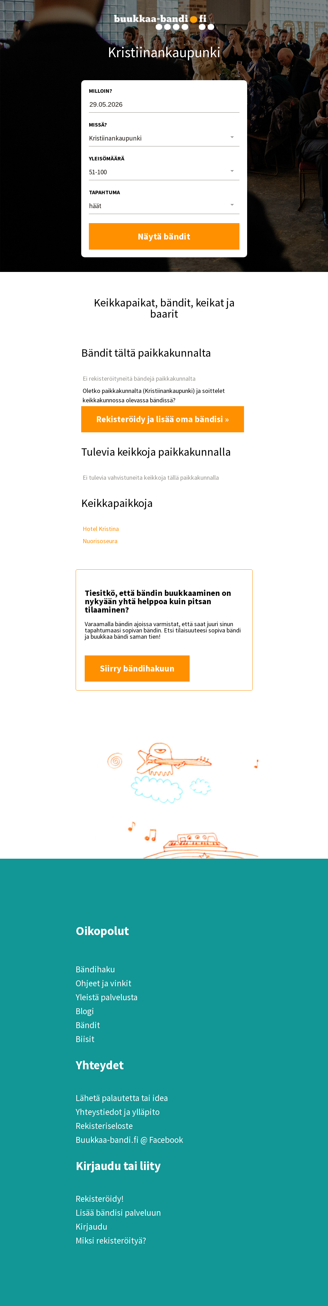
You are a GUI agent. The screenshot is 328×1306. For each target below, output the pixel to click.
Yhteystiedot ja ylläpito (118, 1111)
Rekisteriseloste (104, 1125)
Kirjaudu (91, 1226)
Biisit (85, 1039)
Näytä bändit (164, 236)
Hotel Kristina (101, 529)
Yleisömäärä (106, 158)
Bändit (88, 1025)
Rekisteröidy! (100, 1198)
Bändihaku (95, 969)
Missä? (98, 124)
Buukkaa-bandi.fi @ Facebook (129, 1139)
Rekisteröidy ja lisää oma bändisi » (162, 419)
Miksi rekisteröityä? (111, 1240)
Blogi (85, 1011)
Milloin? (100, 90)
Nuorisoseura (100, 541)
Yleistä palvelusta (107, 997)
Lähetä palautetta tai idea (122, 1097)
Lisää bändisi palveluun (118, 1212)
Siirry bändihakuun (137, 668)
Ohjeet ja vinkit (103, 983)
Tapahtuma (104, 192)
